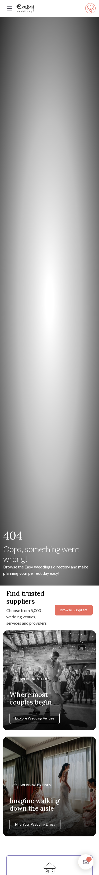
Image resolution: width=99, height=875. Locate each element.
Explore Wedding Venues (34, 718)
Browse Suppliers (73, 610)
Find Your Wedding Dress (35, 824)
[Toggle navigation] (9, 8)
